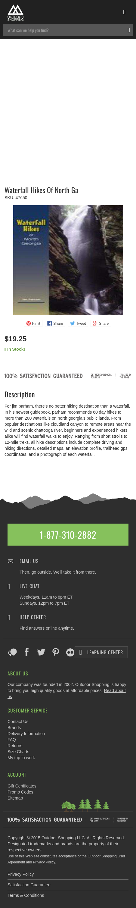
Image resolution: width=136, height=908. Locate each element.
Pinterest (55, 652)
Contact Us (18, 721)
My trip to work (21, 757)
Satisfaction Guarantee (29, 884)
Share (58, 323)
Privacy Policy (21, 874)
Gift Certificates (22, 786)
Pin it (36, 323)
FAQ (12, 739)
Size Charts (18, 751)
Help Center (33, 617)
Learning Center (101, 652)
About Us (18, 673)
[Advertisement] (68, 110)
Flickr (70, 652)
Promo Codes (20, 792)
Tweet (81, 323)
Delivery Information (26, 733)
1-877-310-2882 (68, 534)
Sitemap (15, 798)
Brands (14, 727)
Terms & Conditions (26, 895)
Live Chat (30, 586)
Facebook (27, 652)
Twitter (41, 652)
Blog (12, 652)
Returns (15, 745)
